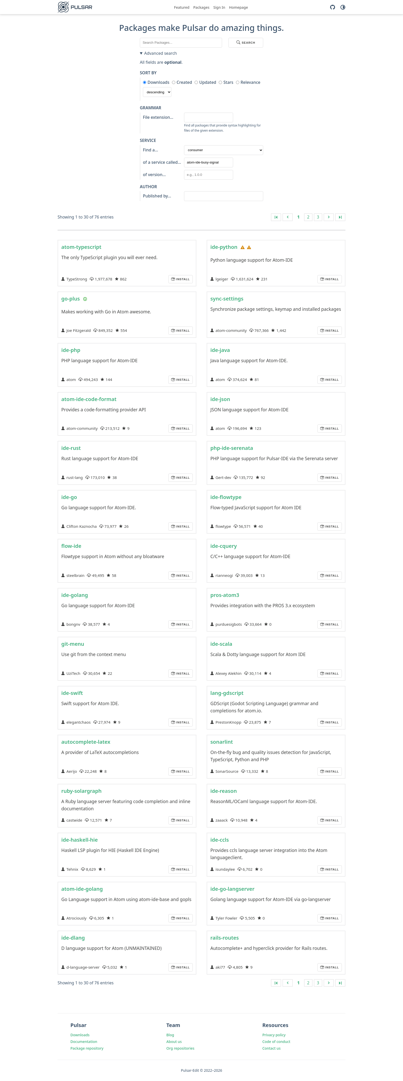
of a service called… (162, 162)
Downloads (158, 82)
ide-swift (72, 692)
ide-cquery (223, 545)
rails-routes (224, 937)
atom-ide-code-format (89, 399)
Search (245, 43)
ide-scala (221, 643)
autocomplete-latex (86, 741)
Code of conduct (276, 1041)
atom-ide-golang (82, 888)
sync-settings (227, 298)
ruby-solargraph (81, 790)
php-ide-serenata (231, 447)
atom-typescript (81, 246)
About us (174, 1041)
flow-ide (71, 545)
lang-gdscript (227, 692)
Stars (228, 82)
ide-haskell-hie (79, 839)
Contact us (271, 1048)
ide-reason (223, 790)
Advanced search (160, 53)
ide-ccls (219, 839)
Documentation (83, 1041)
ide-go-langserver (232, 888)
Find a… (150, 150)
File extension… (158, 117)
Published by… (157, 196)
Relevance (250, 82)
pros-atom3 (224, 595)
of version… (154, 174)
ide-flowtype (226, 497)
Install (182, 279)
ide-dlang (73, 937)
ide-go (69, 497)
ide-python (223, 246)
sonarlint (221, 741)
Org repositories (180, 1048)
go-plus (70, 298)
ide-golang (74, 595)
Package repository (86, 1048)
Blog (170, 1034)
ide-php (70, 350)
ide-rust (71, 447)
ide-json (220, 399)
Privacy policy (274, 1034)
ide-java (220, 350)
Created (184, 82)
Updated (207, 82)
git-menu (72, 643)
